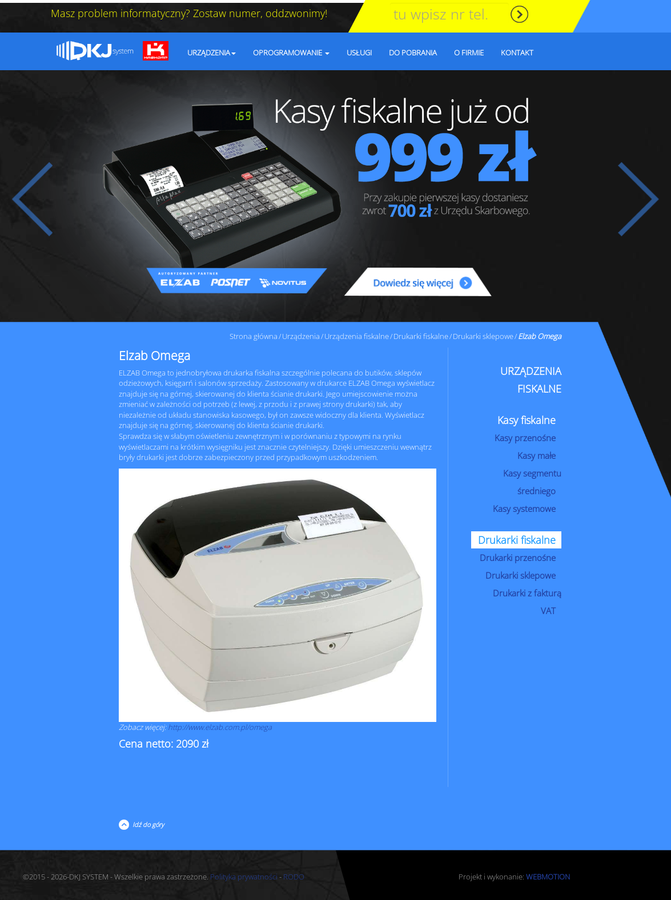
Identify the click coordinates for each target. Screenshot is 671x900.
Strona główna (254, 333)
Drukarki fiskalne (420, 333)
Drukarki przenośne (518, 554)
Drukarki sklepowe (483, 333)
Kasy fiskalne (526, 417)
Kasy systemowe (524, 505)
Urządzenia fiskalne (356, 333)
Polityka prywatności (244, 874)
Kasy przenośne (525, 435)
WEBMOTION (548, 874)
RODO (293, 874)
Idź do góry (146, 821)
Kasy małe (536, 452)
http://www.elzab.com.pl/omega (220, 724)
